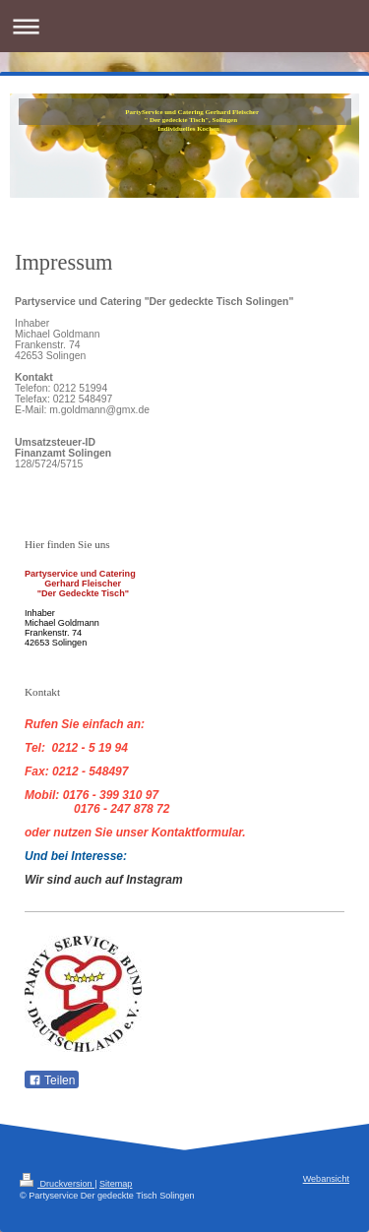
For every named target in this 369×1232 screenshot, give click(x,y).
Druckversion (57, 1184)
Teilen (52, 1080)
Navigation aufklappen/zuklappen (184, 26)
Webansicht (326, 1179)
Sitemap (115, 1184)
